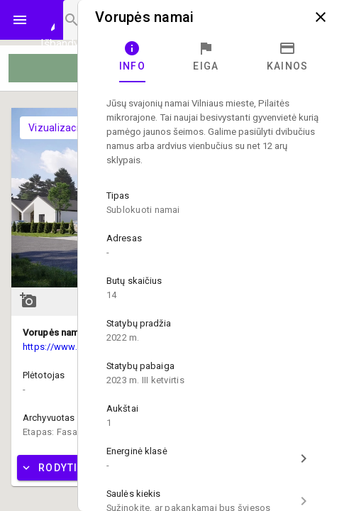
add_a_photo (28, 300)
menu (19, 19)
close (320, 17)
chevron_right (303, 458)
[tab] (132, 56)
